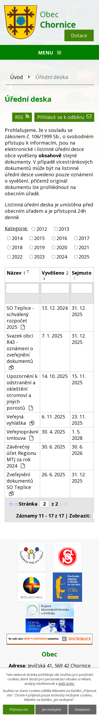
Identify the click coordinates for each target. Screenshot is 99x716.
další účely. (66, 683)
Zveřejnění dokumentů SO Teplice (20, 483)
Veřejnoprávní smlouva (22, 434)
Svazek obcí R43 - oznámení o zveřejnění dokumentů (20, 351)
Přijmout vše (19, 709)
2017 (84, 238)
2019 (39, 247)
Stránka (28, 504)
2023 (39, 257)
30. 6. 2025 (53, 447)
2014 (17, 238)
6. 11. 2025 (53, 416)
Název (16, 273)
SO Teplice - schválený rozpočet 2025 (20, 317)
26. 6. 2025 (53, 474)
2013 (64, 229)
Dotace (79, 35)
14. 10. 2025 (55, 376)
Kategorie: (16, 228)
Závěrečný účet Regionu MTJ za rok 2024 (21, 456)
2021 (84, 247)
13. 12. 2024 (55, 308)
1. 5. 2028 (77, 434)
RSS (22, 117)
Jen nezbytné (51, 709)
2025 (84, 257)
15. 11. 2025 (79, 379)
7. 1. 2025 (52, 335)
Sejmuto (82, 273)
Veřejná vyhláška (20, 419)
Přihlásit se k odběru (64, 117)
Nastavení (82, 709)
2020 (61, 247)
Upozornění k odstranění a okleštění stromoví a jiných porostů (22, 392)
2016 (61, 238)
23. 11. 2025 (79, 419)
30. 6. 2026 (77, 450)
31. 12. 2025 (79, 311)
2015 (39, 238)
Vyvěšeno (55, 273)
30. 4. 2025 (53, 431)
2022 (17, 257)
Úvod (16, 77)
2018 (17, 247)
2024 (61, 257)
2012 (41, 229)
